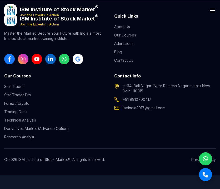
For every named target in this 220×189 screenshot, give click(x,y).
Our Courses (125, 35)
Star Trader (14, 86)
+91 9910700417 (137, 99)
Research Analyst (19, 137)
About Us (122, 26)
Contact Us (123, 60)
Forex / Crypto (16, 103)
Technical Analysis (20, 120)
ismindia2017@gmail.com (144, 108)
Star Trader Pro (17, 95)
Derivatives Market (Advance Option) (36, 128)
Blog (118, 52)
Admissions (123, 43)
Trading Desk (16, 111)
